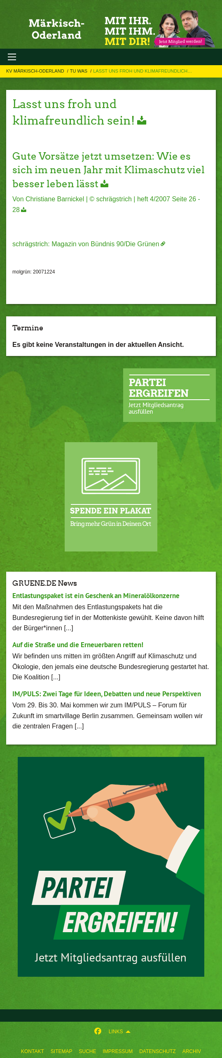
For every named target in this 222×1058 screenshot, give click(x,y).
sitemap (61, 1051)
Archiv (191, 1051)
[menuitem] (32, 1050)
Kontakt (32, 1051)
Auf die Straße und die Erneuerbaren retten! (77, 644)
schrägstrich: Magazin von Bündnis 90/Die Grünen (85, 243)
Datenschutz (157, 1051)
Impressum (118, 1051)
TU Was (79, 70)
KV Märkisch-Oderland (35, 70)
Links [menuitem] (116, 1031)
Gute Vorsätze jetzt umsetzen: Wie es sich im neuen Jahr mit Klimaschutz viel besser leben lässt (108, 170)
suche (87, 1051)
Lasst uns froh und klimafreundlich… (142, 70)
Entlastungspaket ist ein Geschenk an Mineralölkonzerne (96, 595)
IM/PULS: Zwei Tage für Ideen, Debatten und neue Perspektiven (106, 693)
